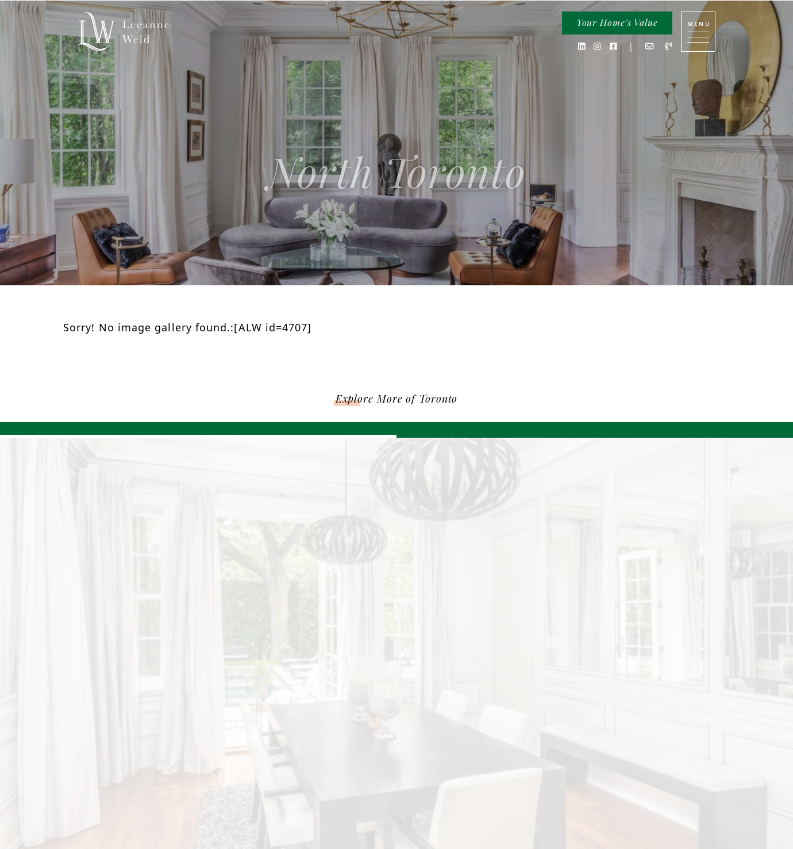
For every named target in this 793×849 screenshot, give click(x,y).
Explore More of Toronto (397, 399)
